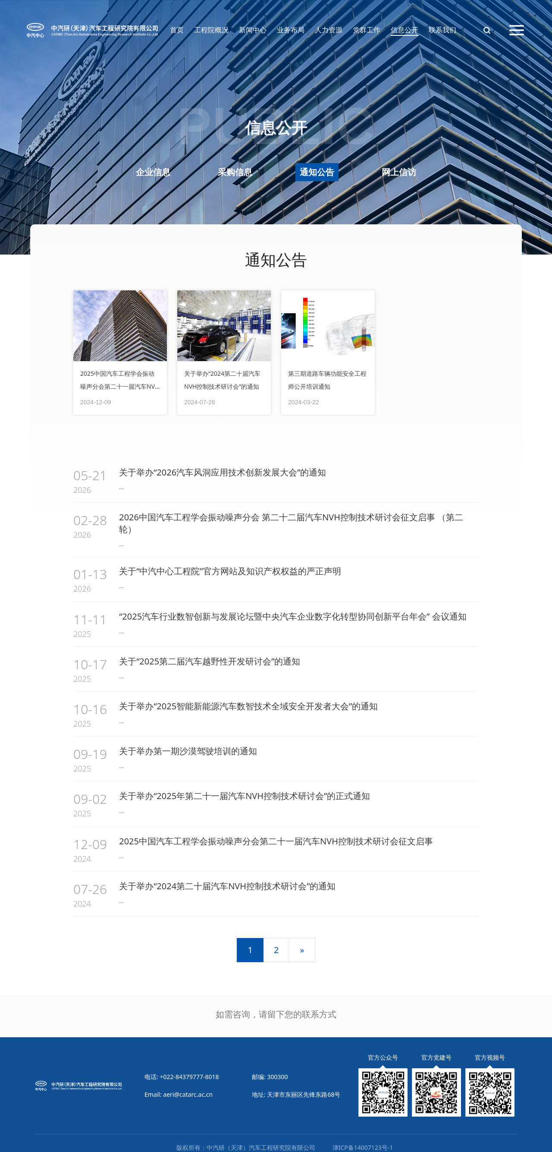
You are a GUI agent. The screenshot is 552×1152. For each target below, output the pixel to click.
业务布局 (290, 30)
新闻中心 (253, 30)
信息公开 (404, 30)
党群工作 (366, 30)
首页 (177, 30)
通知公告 (317, 172)
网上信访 (399, 172)
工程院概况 (211, 30)
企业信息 (153, 172)
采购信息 (235, 172)
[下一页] (302, 941)
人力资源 (328, 30)
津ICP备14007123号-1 (362, 1139)
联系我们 (442, 30)
